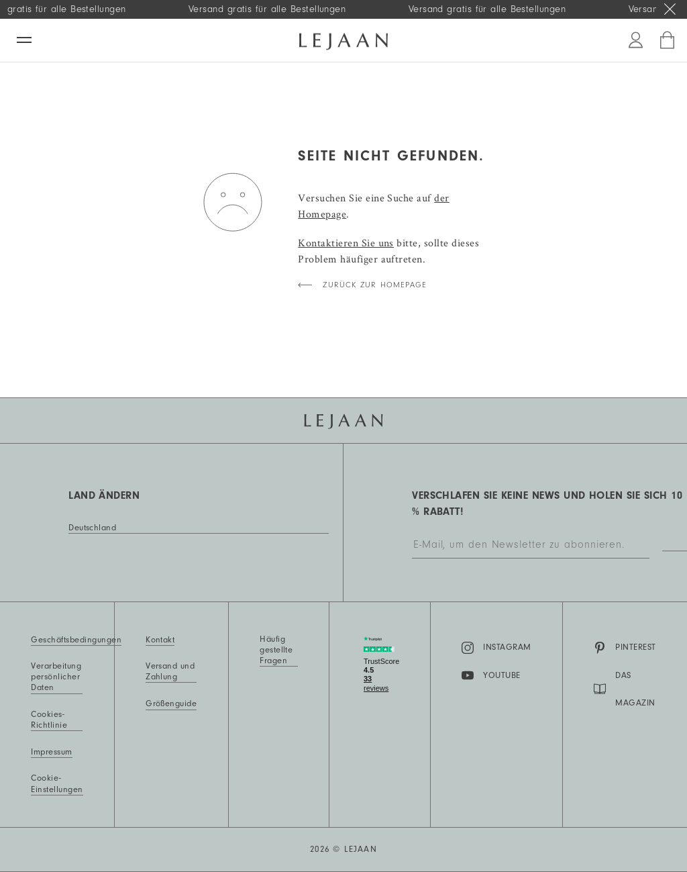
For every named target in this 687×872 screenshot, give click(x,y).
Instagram (496, 648)
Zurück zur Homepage (375, 285)
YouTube (491, 675)
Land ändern (104, 495)
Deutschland (92, 527)
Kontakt (160, 639)
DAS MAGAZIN (624, 689)
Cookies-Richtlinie (49, 720)
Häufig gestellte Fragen (276, 649)
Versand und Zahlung (170, 671)
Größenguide (171, 703)
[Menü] (24, 40)
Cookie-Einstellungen (57, 783)
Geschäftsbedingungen (76, 639)
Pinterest (624, 648)
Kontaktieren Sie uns (346, 243)
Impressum (51, 752)
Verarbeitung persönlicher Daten (56, 676)
